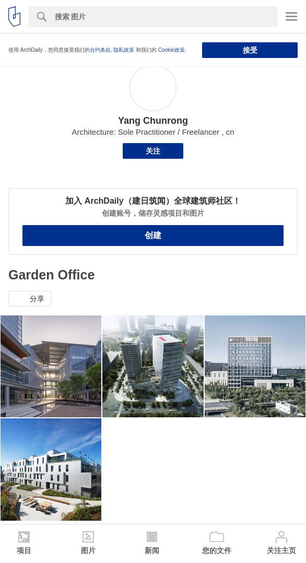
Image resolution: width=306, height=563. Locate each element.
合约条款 (100, 50)
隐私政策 (123, 50)
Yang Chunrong (153, 120)
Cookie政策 (171, 50)
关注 (153, 151)
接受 (250, 50)
